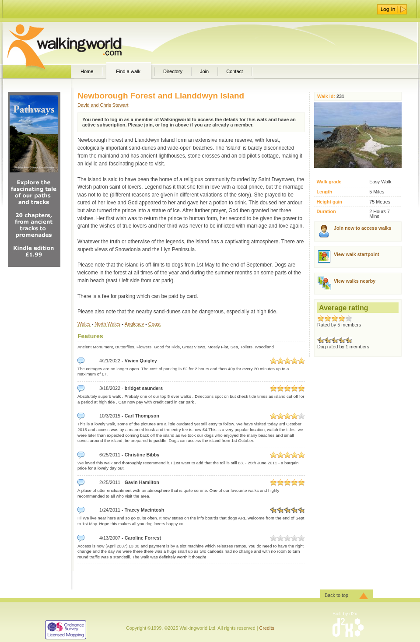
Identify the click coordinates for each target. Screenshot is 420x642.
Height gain (329, 202)
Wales (84, 323)
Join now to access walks (362, 228)
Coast (154, 323)
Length (324, 191)
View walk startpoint (356, 254)
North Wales (107, 323)
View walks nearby (354, 281)
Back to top (336, 595)
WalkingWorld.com (80, 43)
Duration (326, 211)
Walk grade (328, 181)
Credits (266, 628)
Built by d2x (344, 613)
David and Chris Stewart (102, 105)
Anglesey (134, 323)
